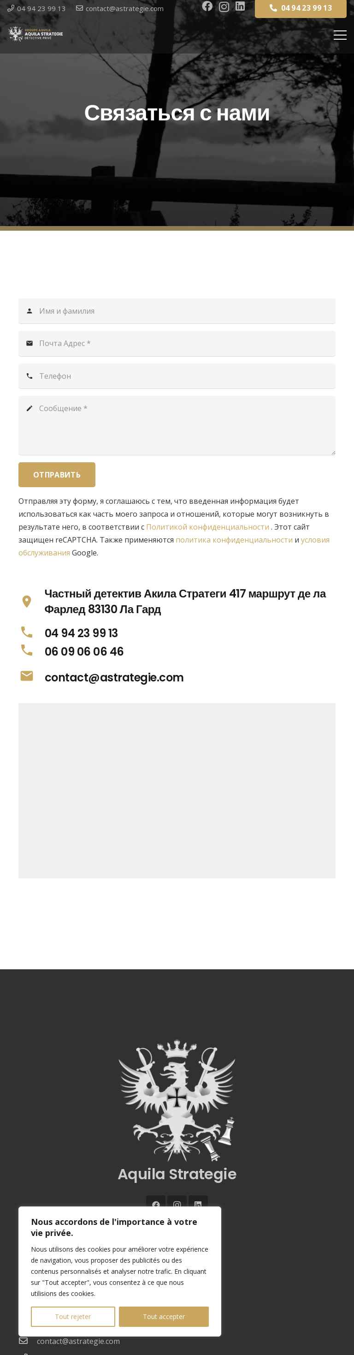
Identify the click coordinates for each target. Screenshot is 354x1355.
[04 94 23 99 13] (31, 634)
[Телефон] (177, 376)
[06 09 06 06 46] (31, 652)
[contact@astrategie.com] (31, 678)
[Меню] (340, 35)
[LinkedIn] (240, 6)
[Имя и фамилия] (177, 310)
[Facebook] (207, 6)
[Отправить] (56, 474)
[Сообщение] (177, 425)
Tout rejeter (73, 1316)
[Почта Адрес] (177, 343)
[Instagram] (224, 6)
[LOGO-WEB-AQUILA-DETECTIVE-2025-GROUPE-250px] (35, 34)
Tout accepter (164, 1316)
